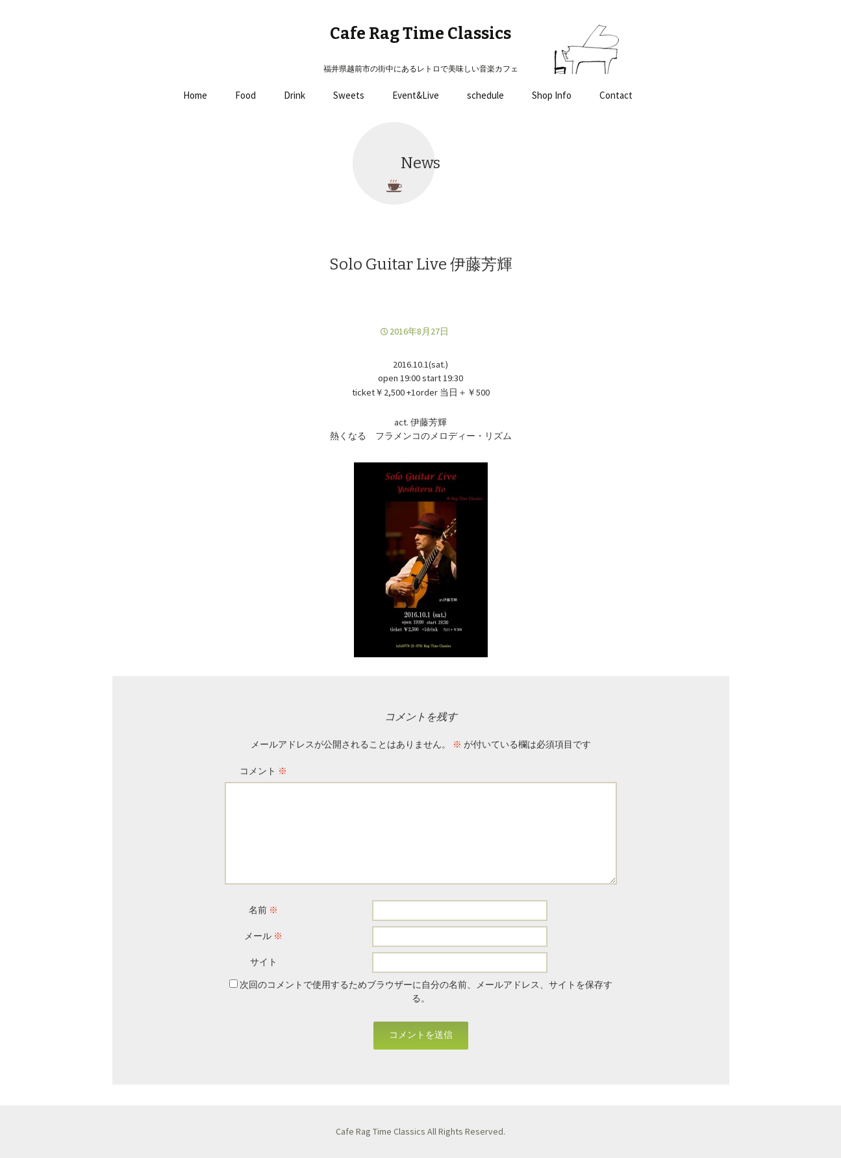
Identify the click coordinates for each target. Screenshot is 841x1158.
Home (195, 95)
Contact (616, 95)
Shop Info (551, 95)
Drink (294, 95)
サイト (263, 962)
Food (245, 95)
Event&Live (415, 95)
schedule (485, 95)
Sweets (348, 95)
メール (263, 936)
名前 (263, 910)
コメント (263, 771)
